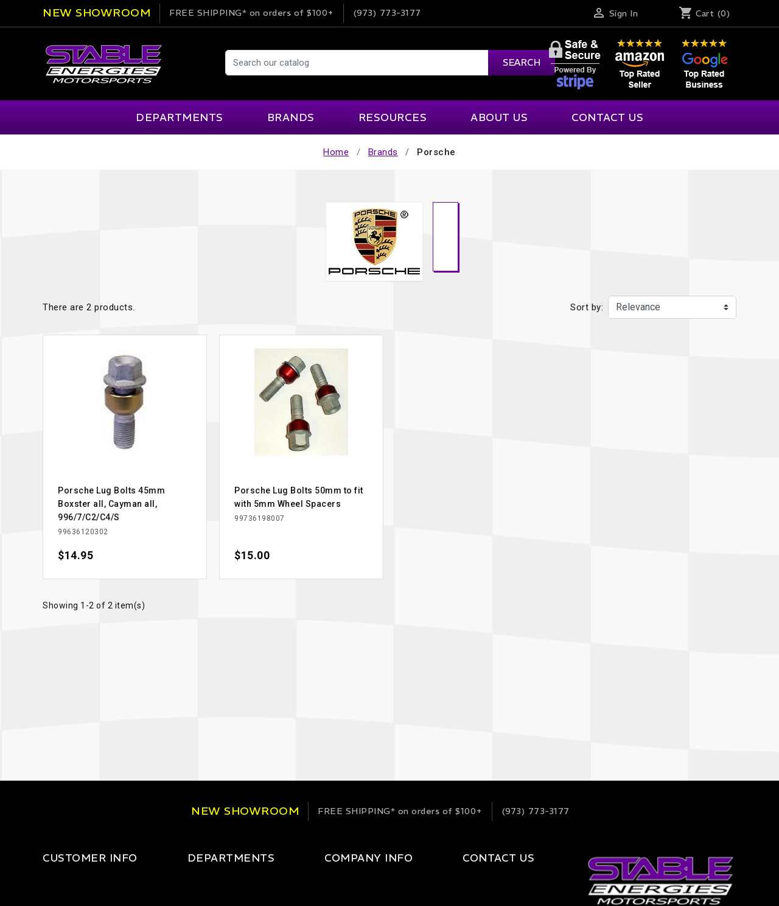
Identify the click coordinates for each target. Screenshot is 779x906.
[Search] (389, 62)
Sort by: (586, 307)
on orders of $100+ (251, 12)
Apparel (188, 882)
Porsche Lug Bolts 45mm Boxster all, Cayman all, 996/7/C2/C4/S (111, 504)
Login (54, 882)
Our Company (323, 882)
